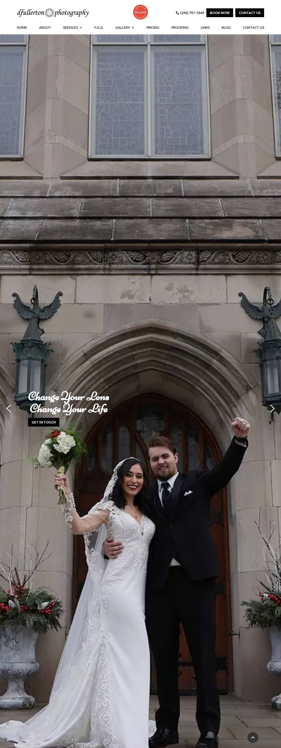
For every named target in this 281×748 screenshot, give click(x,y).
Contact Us (253, 27)
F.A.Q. (98, 27)
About (45, 27)
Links (205, 27)
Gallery (122, 27)
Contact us (250, 13)
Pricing (152, 27)
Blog (226, 27)
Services (70, 27)
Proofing (180, 27)
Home (22, 27)
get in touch (44, 422)
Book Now (220, 13)
